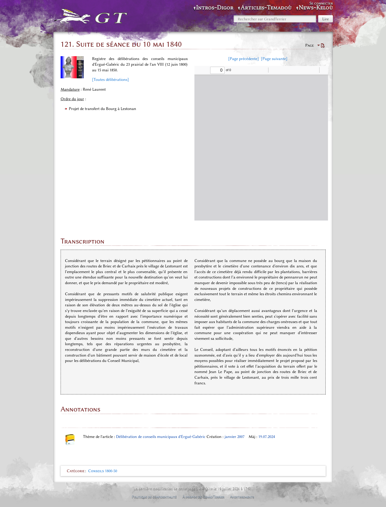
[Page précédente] (243, 58)
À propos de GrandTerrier (203, 496)
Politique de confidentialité (154, 496)
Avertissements (242, 496)
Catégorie (76, 471)
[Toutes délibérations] (110, 79)
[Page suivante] (274, 58)
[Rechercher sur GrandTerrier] (275, 18)
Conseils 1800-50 (102, 471)
